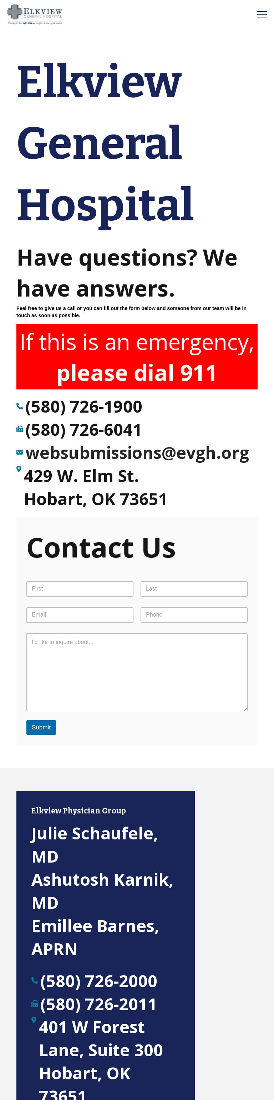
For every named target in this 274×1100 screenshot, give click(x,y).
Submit (41, 727)
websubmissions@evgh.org (137, 452)
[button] (262, 14)
